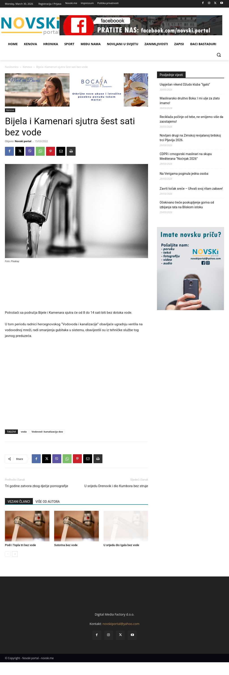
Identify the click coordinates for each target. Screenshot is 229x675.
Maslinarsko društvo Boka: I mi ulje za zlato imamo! (190, 101)
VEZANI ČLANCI (19, 501)
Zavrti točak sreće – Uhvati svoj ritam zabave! (191, 188)
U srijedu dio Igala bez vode (121, 545)
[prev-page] (8, 554)
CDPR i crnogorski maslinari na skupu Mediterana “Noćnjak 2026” (186, 156)
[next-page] (15, 554)
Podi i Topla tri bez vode (20, 545)
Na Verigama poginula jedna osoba (184, 173)
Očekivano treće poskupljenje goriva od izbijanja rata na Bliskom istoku (187, 205)
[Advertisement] (76, 288)
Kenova (27, 67)
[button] (218, 54)
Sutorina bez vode (65, 545)
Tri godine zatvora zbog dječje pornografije (36, 486)
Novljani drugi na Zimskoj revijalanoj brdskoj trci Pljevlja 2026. (190, 138)
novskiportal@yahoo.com (120, 637)
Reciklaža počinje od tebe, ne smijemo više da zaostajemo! (191, 119)
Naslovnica (11, 67)
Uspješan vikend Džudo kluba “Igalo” (185, 84)
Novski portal (23, 141)
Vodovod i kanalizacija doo (47, 431)
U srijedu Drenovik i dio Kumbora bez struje (116, 486)
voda (24, 431)
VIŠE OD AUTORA (48, 501)
